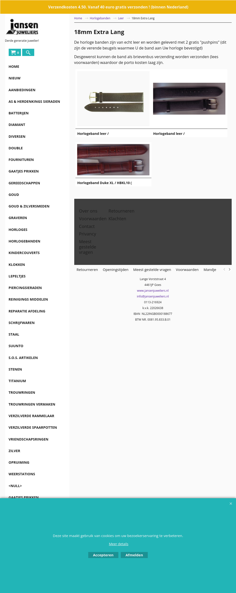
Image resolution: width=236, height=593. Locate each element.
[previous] (225, 269)
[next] (229, 269)
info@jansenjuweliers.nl (153, 296)
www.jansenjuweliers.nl (153, 291)
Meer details (118, 544)
